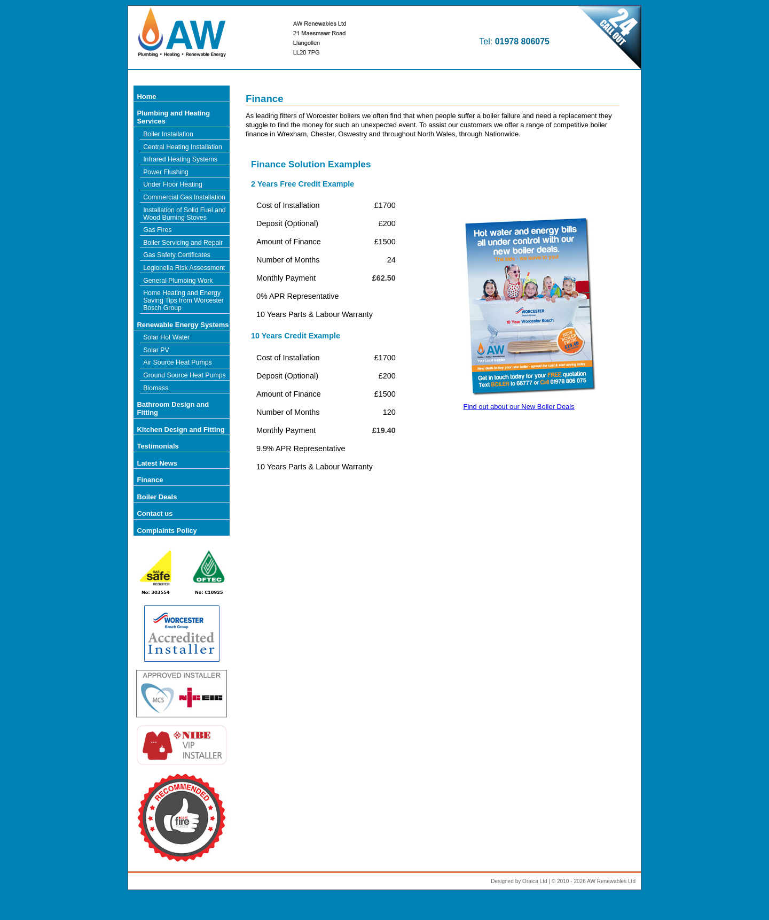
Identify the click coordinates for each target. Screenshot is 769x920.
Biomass (155, 388)
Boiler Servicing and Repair (183, 242)
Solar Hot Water (166, 337)
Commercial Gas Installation (184, 197)
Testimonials (157, 446)
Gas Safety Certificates (176, 255)
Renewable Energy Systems (183, 325)
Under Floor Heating (172, 184)
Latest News (157, 463)
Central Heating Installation (182, 147)
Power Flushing (166, 172)
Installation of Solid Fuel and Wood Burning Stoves (184, 213)
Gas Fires (157, 230)
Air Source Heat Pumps (177, 362)
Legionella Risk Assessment (184, 268)
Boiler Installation (168, 134)
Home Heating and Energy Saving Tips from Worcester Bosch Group (183, 300)
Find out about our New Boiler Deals (519, 407)
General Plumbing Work (178, 280)
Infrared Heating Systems (180, 159)
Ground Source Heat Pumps (184, 375)
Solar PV (156, 350)
